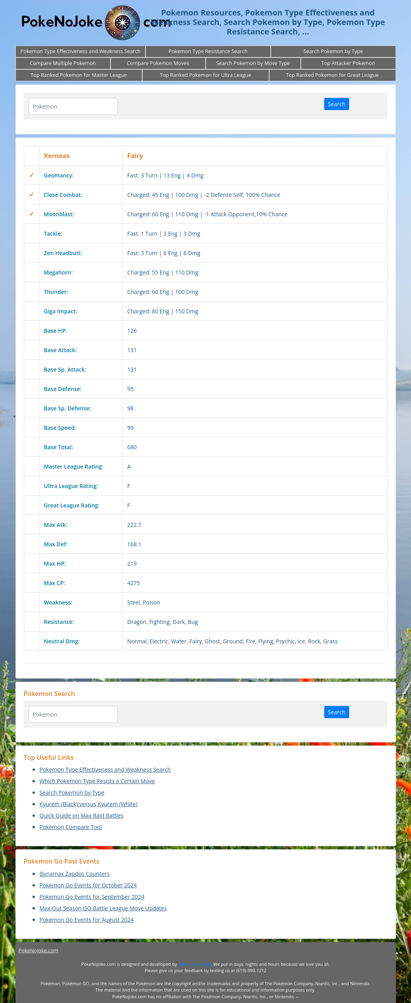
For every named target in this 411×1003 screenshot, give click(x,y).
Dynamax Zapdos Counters (75, 873)
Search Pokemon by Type (333, 51)
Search (336, 104)
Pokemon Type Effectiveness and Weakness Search (81, 51)
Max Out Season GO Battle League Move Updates (103, 908)
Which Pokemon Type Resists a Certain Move (97, 781)
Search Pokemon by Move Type (253, 63)
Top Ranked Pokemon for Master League (78, 74)
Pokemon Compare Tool (71, 827)
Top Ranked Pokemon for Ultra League (205, 74)
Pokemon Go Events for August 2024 (87, 919)
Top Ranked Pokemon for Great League (332, 74)
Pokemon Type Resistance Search (208, 51)
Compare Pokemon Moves (158, 63)
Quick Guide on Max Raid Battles (82, 815)
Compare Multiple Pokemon (63, 63)
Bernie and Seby (194, 964)
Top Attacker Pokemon (348, 63)
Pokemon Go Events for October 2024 (88, 885)
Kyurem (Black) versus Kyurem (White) (89, 804)
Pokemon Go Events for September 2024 (92, 896)
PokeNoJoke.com (39, 950)
